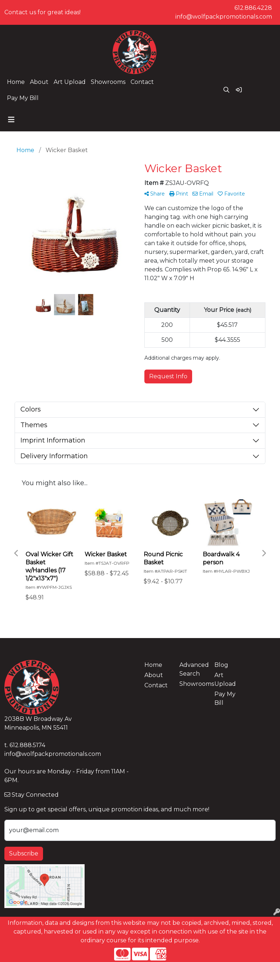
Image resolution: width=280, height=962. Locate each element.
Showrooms (108, 81)
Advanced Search (192, 669)
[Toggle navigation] (11, 120)
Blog (221, 664)
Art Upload (70, 81)
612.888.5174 (27, 745)
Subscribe (23, 853)
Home (16, 81)
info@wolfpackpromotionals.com (223, 16)
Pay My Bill (23, 97)
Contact (142, 81)
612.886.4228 (253, 7)
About (39, 81)
